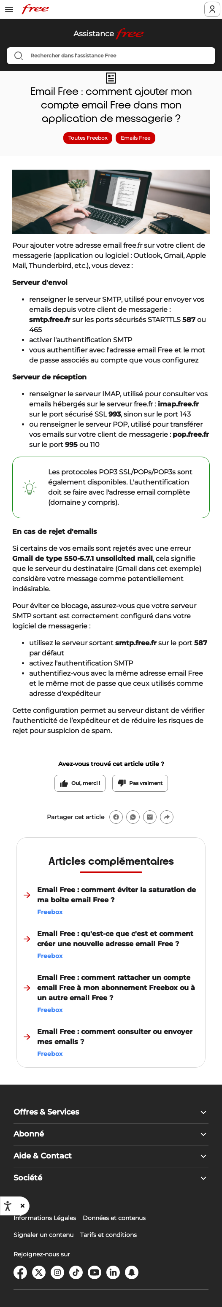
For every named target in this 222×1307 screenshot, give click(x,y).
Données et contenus (114, 1218)
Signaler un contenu (43, 1235)
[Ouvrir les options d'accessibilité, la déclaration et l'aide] (7, 1206)
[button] (22, 1206)
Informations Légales (45, 1218)
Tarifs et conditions (108, 1235)
